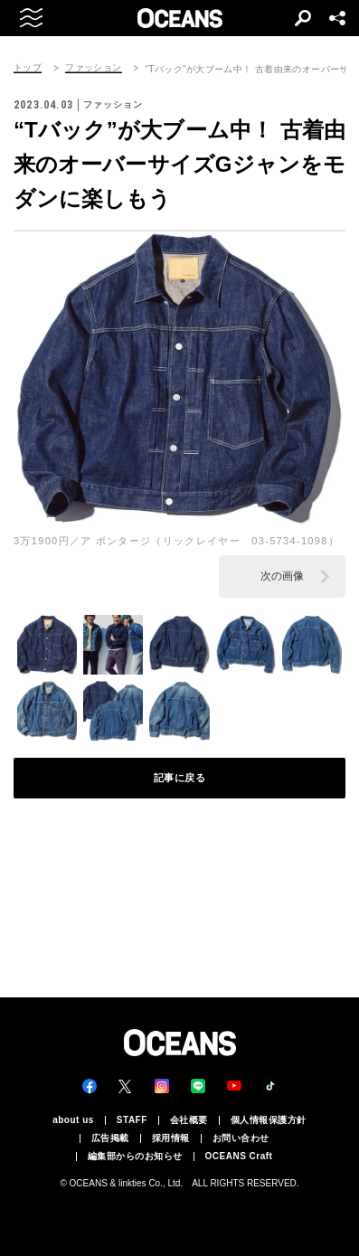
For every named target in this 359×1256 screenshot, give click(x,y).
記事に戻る (180, 777)
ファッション (93, 67)
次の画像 (282, 576)
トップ (28, 67)
